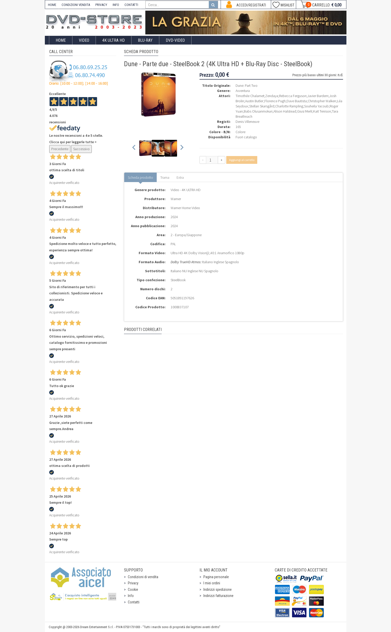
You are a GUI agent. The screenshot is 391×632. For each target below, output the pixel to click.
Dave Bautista (297, 101)
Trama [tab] (164, 177)
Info (131, 596)
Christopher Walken (322, 101)
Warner (176, 199)
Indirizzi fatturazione (218, 596)
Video (84, 40)
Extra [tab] (180, 177)
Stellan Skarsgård (261, 106)
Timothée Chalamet (250, 95)
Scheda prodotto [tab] (140, 177)
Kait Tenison (322, 111)
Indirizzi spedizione (217, 589)
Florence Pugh (275, 101)
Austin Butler (254, 101)
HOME (52, 5)
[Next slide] (181, 148)
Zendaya (271, 95)
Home (61, 40)
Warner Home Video (185, 208)
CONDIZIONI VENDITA (76, 5)
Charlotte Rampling (289, 106)
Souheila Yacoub (316, 106)
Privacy (133, 583)
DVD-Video (175, 40)
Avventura (243, 90)
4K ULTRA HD (113, 40)
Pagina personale (216, 577)
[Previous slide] (134, 148)
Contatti (133, 602)
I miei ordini (211, 583)
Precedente (59, 149)
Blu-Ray (145, 40)
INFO (116, 5)
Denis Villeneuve (247, 121)
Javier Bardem (317, 95)
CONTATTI (131, 5)
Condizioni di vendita (143, 577)
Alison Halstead (284, 111)
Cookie (133, 589)
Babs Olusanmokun (258, 111)
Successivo (81, 149)
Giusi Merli (304, 111)
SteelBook (178, 280)
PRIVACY (101, 5)
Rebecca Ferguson (292, 95)
